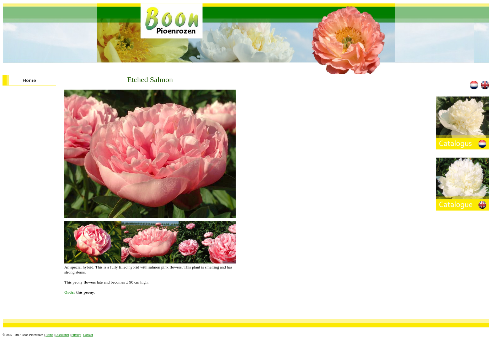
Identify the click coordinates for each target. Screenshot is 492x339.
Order (69, 292)
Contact (88, 334)
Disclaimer (62, 334)
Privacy (76, 334)
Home (49, 334)
